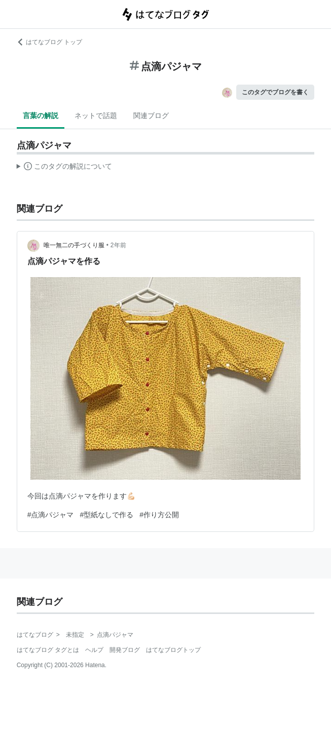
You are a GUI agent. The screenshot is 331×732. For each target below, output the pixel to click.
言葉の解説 (40, 115)
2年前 (118, 245)
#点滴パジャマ (50, 515)
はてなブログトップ (173, 649)
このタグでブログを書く (275, 92)
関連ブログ (151, 115)
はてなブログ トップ (49, 42)
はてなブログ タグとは (48, 649)
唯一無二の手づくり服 (74, 245)
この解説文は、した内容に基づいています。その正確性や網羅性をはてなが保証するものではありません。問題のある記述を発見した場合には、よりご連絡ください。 (65, 168)
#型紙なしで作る (106, 515)
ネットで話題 (96, 115)
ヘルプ (94, 649)
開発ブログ (124, 649)
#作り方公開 (159, 515)
